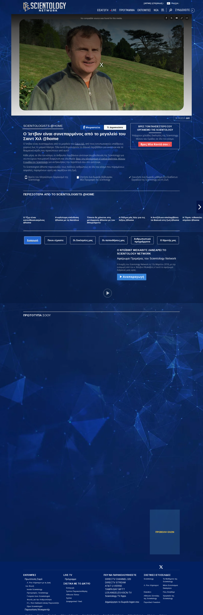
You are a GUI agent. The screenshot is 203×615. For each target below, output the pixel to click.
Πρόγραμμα (70, 579)
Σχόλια (69, 598)
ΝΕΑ (156, 10)
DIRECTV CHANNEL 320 (118, 579)
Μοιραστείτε (91, 127)
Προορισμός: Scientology (37, 593)
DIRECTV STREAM (115, 582)
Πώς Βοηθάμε (169, 592)
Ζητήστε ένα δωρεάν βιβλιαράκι (96, 178)
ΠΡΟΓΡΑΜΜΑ (127, 10)
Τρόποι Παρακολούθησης (77, 591)
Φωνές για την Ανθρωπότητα (39, 600)
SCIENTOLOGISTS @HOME (43, 125)
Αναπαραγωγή (131, 277)
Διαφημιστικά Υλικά (74, 601)
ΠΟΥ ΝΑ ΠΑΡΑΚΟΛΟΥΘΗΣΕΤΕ (120, 575)
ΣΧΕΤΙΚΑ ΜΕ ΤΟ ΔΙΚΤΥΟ (76, 583)
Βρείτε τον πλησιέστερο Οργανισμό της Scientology (48, 178)
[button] (200, 207)
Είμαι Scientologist (34, 606)
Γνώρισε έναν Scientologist (38, 596)
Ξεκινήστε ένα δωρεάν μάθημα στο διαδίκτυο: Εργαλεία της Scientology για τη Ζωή (155, 178)
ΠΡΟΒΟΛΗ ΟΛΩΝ (164, 532)
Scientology (149, 579)
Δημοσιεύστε (115, 127)
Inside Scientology (34, 589)
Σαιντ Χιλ (79, 143)
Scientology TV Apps (115, 596)
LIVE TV (67, 575)
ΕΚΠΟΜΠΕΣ (144, 10)
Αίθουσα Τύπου (72, 595)
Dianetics (147, 592)
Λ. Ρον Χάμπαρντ (151, 585)
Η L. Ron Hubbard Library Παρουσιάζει (43, 603)
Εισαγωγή (70, 588)
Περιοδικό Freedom (152, 602)
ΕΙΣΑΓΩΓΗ (102, 10)
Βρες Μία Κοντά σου (155, 144)
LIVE (113, 10)
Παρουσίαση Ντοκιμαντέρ (37, 609)
